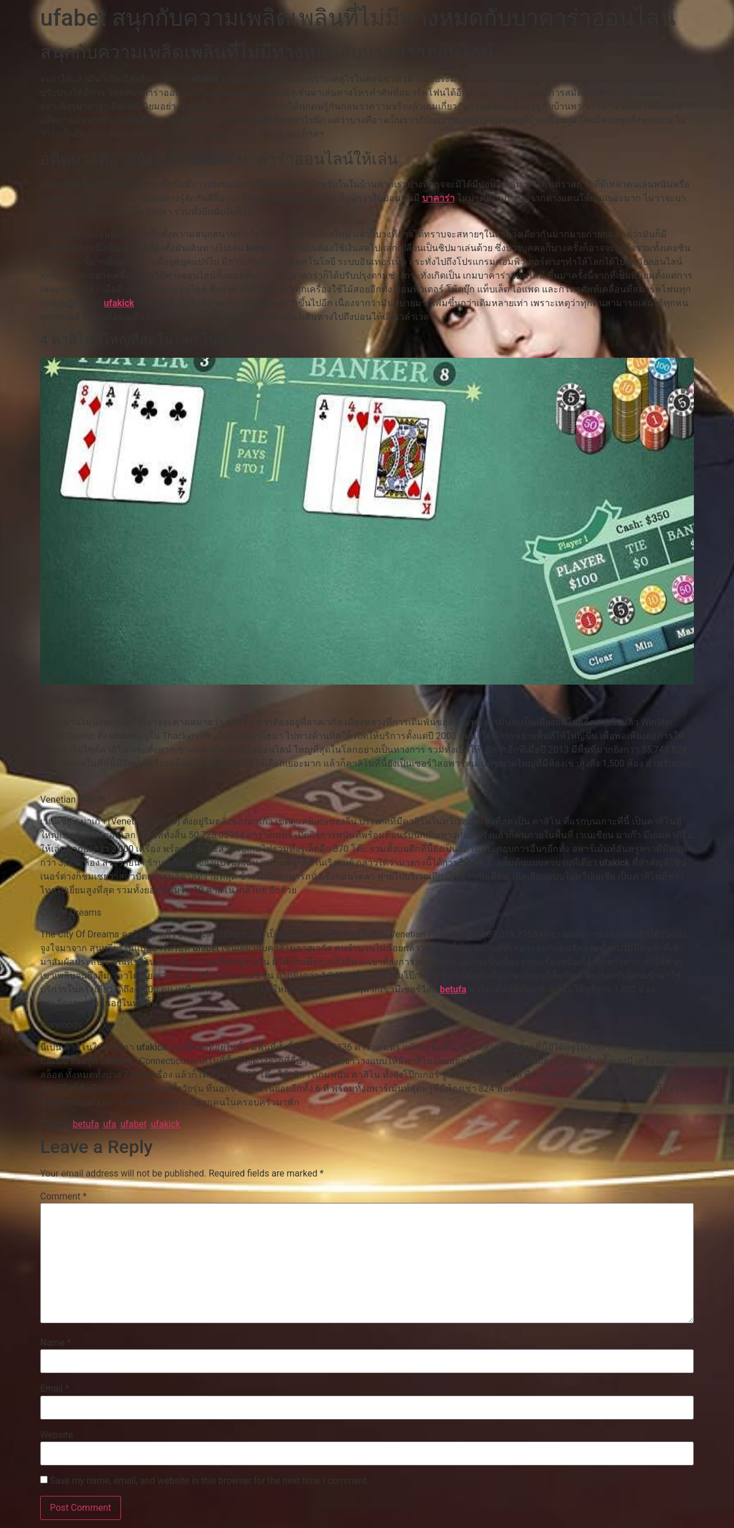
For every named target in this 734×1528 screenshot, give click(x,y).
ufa (109, 1124)
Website (56, 1435)
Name (55, 1342)
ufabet (133, 1124)
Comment (63, 1196)
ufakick (119, 303)
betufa (453, 989)
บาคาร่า (438, 198)
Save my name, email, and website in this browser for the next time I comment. (209, 1481)
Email (54, 1388)
